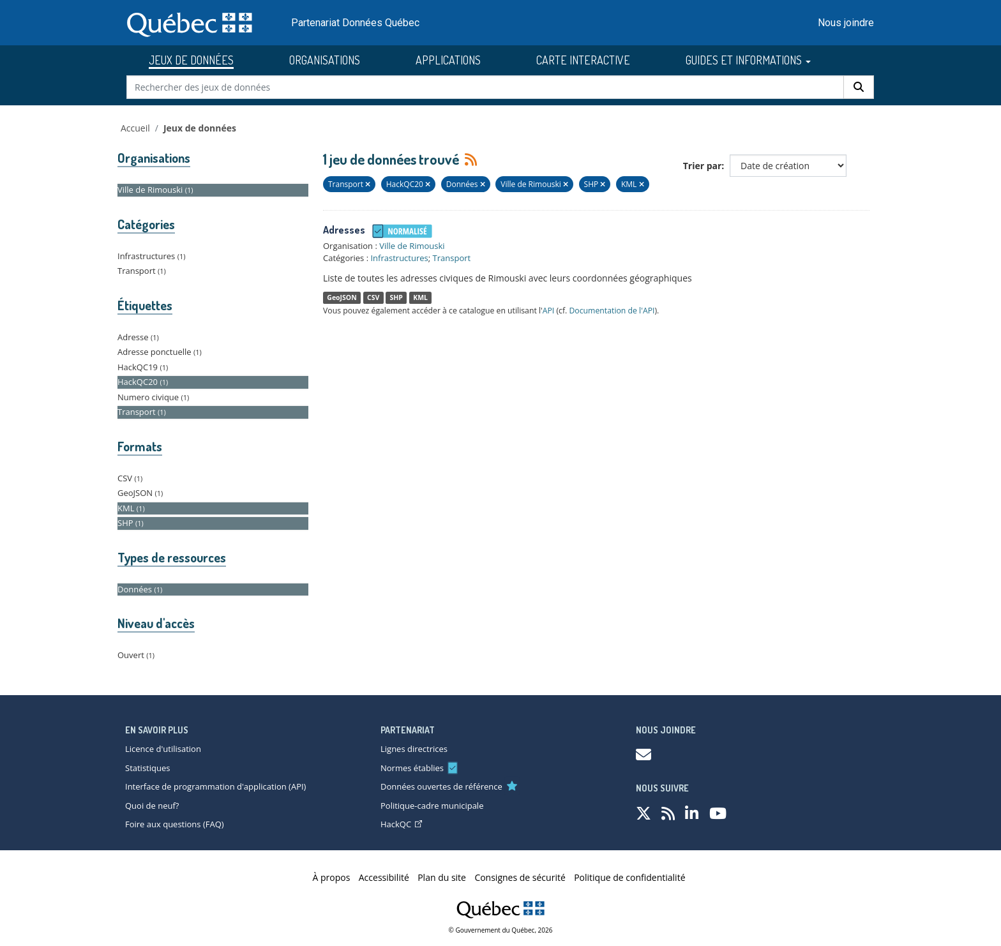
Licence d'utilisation (163, 749)
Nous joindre (846, 23)
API (549, 310)
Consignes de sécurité (519, 877)
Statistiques (147, 768)
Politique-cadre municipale (431, 805)
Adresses (344, 229)
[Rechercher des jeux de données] (485, 87)
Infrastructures (399, 258)
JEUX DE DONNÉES (191, 60)
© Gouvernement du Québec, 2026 (501, 930)
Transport (452, 258)
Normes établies (412, 768)
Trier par (702, 166)
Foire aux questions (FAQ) (174, 824)
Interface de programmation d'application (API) (215, 786)
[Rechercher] (858, 87)
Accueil (135, 128)
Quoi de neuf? (152, 805)
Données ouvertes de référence (441, 786)
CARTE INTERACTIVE (583, 60)
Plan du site (442, 877)
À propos (331, 877)
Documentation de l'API (611, 310)
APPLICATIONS (448, 60)
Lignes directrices (414, 749)
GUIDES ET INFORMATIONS (748, 60)
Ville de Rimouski (411, 246)
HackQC (401, 824)
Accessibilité (384, 877)
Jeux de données (199, 128)
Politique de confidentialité (629, 877)
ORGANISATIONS (324, 60)
